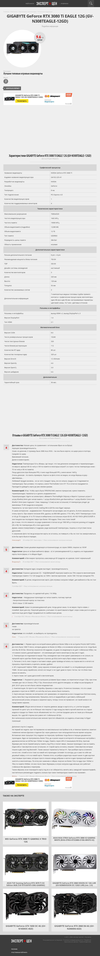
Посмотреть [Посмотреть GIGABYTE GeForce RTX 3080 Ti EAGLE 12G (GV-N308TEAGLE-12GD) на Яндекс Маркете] (22, 101)
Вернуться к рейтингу (12, 88)
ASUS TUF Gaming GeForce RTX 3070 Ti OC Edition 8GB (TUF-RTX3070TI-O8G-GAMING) (26, 884)
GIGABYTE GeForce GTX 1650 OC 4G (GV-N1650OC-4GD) (26, 927)
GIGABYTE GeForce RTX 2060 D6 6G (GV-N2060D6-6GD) (74, 927)
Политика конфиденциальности (73, 940)
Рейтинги (30, 4)
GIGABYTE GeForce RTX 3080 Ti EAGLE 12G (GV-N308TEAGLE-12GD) (29, 96)
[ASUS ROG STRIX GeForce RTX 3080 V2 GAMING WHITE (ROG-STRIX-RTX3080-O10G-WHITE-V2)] (74, 819)
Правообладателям (85, 942)
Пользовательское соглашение (52, 940)
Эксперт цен (47, 4)
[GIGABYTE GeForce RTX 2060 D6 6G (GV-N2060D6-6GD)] (74, 906)
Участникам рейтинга (19, 952)
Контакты (88, 937)
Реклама (14, 949)
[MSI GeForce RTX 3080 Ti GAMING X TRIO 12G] (26, 819)
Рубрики (64, 4)
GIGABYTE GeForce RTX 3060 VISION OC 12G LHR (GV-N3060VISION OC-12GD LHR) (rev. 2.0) (74, 884)
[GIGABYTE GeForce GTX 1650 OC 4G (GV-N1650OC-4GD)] (26, 906)
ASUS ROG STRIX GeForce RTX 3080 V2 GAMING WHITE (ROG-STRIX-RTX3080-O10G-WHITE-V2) (74, 839)
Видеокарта (49, 101)
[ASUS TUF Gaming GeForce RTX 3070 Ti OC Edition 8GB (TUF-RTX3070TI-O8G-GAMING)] (26, 864)
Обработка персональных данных (77, 941)
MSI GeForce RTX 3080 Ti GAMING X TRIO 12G (25, 840)
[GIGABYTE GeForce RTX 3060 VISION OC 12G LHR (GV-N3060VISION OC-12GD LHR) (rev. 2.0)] (74, 864)
